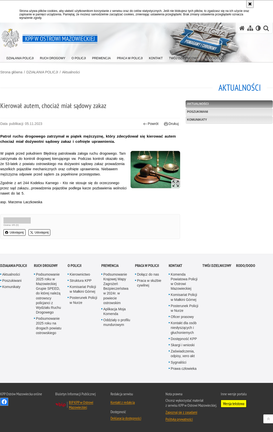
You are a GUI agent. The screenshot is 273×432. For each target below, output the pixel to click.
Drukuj (171, 124)
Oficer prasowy (182, 351)
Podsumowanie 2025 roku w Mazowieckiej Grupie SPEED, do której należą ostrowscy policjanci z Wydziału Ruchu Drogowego (48, 327)
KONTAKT (175, 299)
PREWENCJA (110, 299)
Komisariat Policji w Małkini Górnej (83, 323)
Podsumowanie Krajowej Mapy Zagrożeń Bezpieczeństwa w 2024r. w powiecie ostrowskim (115, 322)
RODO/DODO (245, 299)
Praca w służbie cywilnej (149, 317)
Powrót (151, 124)
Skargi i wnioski (182, 379)
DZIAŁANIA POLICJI (42, 72)
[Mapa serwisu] (250, 28)
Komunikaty (197, 119)
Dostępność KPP (184, 373)
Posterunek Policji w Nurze (83, 334)
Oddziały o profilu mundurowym (116, 356)
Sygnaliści (178, 396)
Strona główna (11, 72)
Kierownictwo (80, 308)
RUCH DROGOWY (46, 299)
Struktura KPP (81, 315)
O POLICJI (75, 299)
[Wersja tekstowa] (258, 28)
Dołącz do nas (148, 308)
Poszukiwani (197, 112)
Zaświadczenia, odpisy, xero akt (183, 387)
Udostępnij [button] (14, 232)
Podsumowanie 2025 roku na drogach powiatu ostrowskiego (48, 360)
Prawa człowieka (183, 403)
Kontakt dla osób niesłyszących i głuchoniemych (183, 362)
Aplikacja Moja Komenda (114, 345)
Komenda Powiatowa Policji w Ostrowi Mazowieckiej (184, 315)
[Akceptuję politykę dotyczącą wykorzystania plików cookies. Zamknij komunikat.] (250, 4)
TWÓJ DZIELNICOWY (216, 299)
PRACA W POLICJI (147, 299)
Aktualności (71, 72)
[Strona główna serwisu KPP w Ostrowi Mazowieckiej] (242, 28)
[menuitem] (20, 57)
